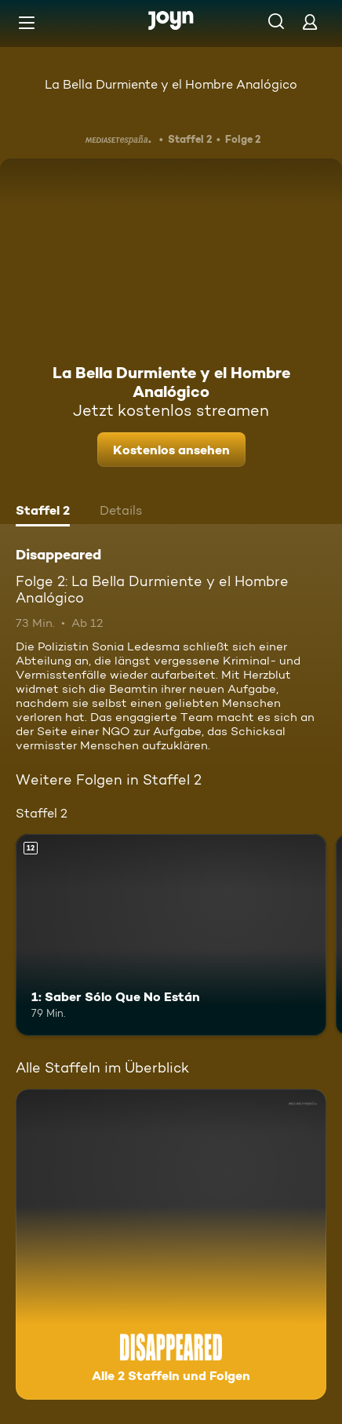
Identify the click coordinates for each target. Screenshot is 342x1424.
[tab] (43, 512)
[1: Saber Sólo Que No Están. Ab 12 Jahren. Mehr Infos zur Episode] (171, 935)
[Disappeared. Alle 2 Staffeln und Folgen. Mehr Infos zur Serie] (171, 1244)
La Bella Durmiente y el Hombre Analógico (171, 84)
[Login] (310, 21)
